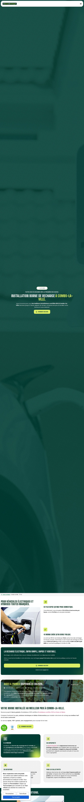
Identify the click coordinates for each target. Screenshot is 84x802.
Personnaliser (9, 793)
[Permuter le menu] (81, 4)
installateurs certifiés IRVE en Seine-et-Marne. (51, 712)
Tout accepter (16, 797)
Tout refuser (22, 793)
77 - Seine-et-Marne (5, 594)
